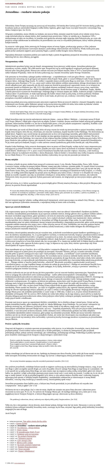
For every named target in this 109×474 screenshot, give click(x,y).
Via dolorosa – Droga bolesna (28, 428)
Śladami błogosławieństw (27, 447)
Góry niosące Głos (24, 440)
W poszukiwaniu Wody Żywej (28, 432)
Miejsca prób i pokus (25, 443)
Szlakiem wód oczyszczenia (27, 434)
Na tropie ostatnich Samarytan (28, 445)
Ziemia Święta (21, 423)
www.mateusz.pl (19, 463)
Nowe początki (24, 449)
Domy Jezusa (22, 430)
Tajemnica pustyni (25, 438)
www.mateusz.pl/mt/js (14, 3)
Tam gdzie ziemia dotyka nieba (35, 421)
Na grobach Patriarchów (27, 436)
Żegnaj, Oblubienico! (26, 451)
